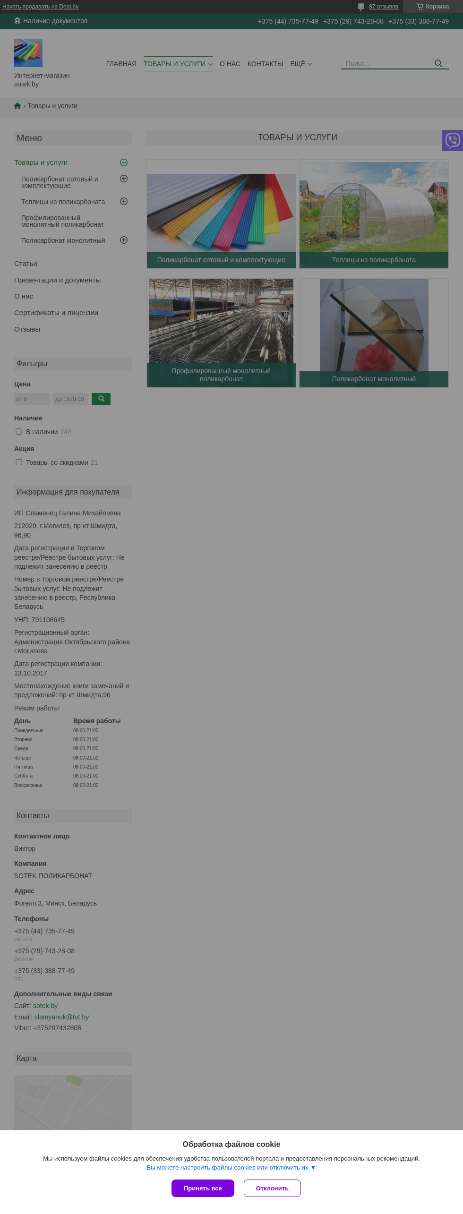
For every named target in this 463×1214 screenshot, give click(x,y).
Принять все (203, 1188)
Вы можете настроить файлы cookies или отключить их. (228, 1167)
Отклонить (272, 1188)
